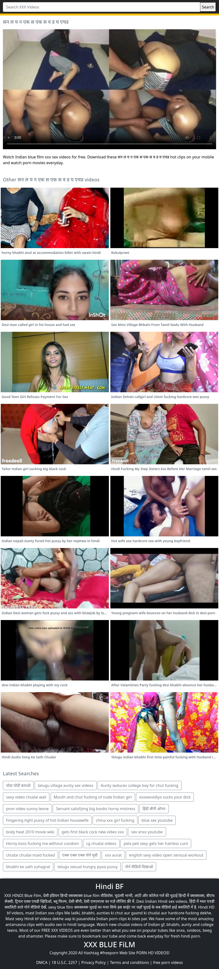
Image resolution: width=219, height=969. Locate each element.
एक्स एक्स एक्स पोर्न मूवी (80, 855)
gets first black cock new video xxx (93, 832)
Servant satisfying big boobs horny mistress (95, 808)
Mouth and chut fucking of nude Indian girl (93, 797)
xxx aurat (113, 855)
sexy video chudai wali (26, 797)
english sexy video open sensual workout (166, 855)
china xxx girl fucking (115, 820)
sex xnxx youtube (147, 832)
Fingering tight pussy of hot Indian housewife (47, 820)
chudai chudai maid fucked (30, 855)
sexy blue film (60, 907)
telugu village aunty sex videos (65, 785)
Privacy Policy (93, 962)
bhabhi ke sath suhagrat (28, 866)
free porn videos (168, 962)
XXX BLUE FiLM (109, 944)
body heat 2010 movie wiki (30, 832)
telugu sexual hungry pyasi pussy (87, 866)
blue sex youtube (157, 820)
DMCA (42, 962)
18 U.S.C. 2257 (64, 962)
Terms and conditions (129, 962)
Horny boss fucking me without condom (42, 843)
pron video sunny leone (27, 808)
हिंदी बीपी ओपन (154, 808)
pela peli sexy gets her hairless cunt (156, 843)
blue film (92, 895)
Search (208, 7)
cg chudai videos (101, 843)
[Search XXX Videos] (101, 7)
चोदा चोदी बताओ (18, 785)
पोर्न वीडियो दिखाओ (139, 866)
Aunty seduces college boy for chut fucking (139, 785)
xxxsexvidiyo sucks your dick (165, 797)
